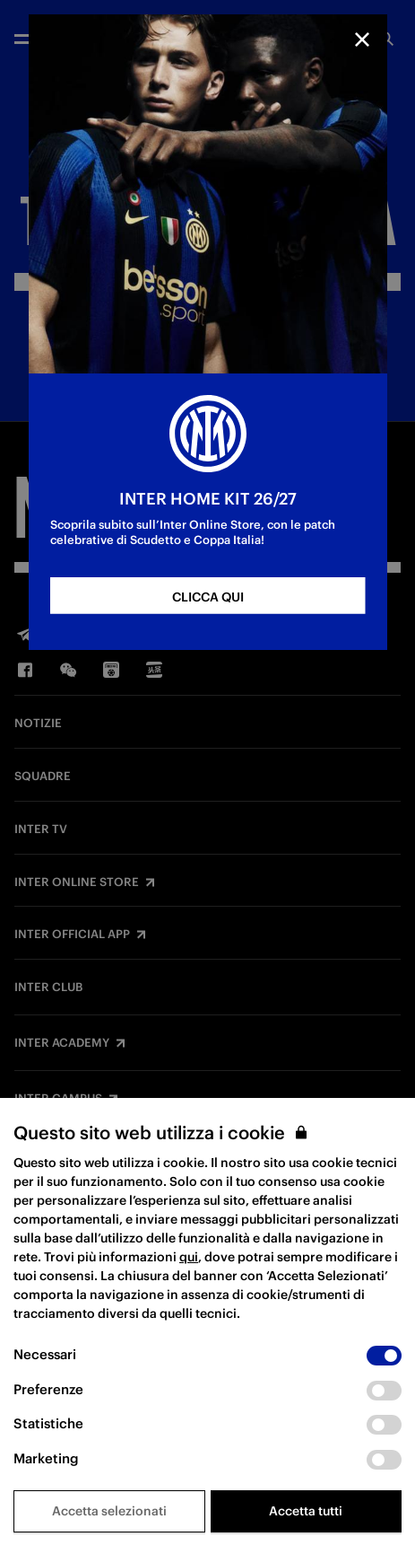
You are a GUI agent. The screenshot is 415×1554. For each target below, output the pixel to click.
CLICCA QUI (208, 597)
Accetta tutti (305, 1511)
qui (188, 1257)
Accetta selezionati (109, 1511)
